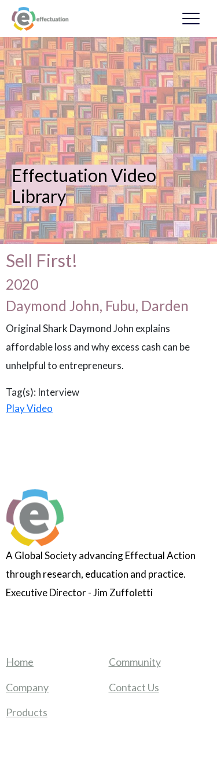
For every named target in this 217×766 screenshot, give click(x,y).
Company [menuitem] (27, 687)
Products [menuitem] (26, 712)
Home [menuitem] (20, 661)
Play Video (29, 408)
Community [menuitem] (135, 661)
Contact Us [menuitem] (134, 687)
